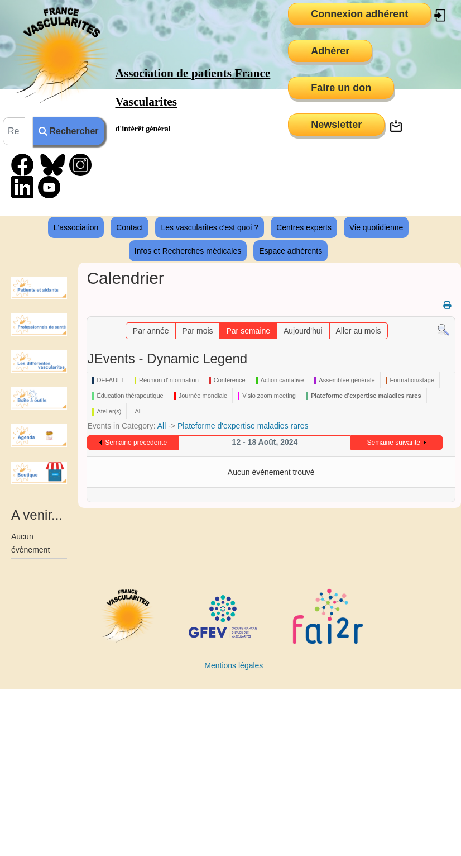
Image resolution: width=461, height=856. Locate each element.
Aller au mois (358, 330)
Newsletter (336, 124)
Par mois (197, 330)
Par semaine (248, 330)
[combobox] (14, 131)
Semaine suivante (393, 442)
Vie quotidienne (376, 227)
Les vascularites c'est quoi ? (209, 227)
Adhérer (330, 50)
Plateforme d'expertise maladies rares (243, 425)
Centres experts (304, 227)
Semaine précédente (136, 442)
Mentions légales (233, 665)
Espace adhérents (290, 250)
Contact (129, 227)
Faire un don (341, 87)
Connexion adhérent (359, 14)
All (161, 425)
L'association (76, 227)
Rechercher (68, 131)
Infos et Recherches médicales (188, 250)
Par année (151, 330)
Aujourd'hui (303, 330)
